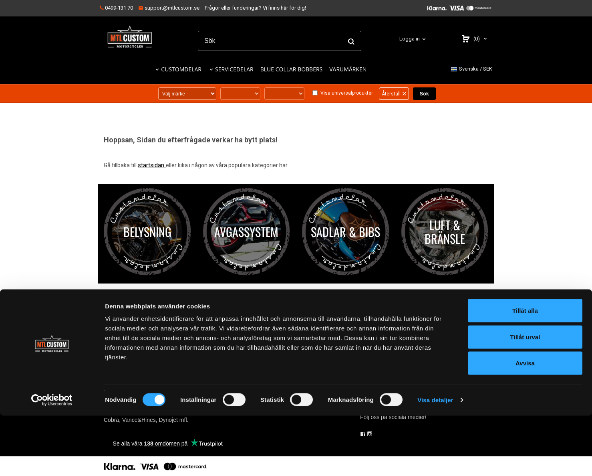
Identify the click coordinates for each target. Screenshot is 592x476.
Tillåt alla (525, 370)
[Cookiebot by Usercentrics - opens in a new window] (52, 460)
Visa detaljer (435, 460)
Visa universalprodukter (346, 93)
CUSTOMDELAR (181, 69)
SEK (471, 69)
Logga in (409, 39)
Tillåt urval (525, 397)
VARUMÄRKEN (347, 69)
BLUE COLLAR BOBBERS (291, 69)
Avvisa (525, 423)
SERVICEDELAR (234, 69)
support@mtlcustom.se (168, 8)
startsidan (151, 165)
